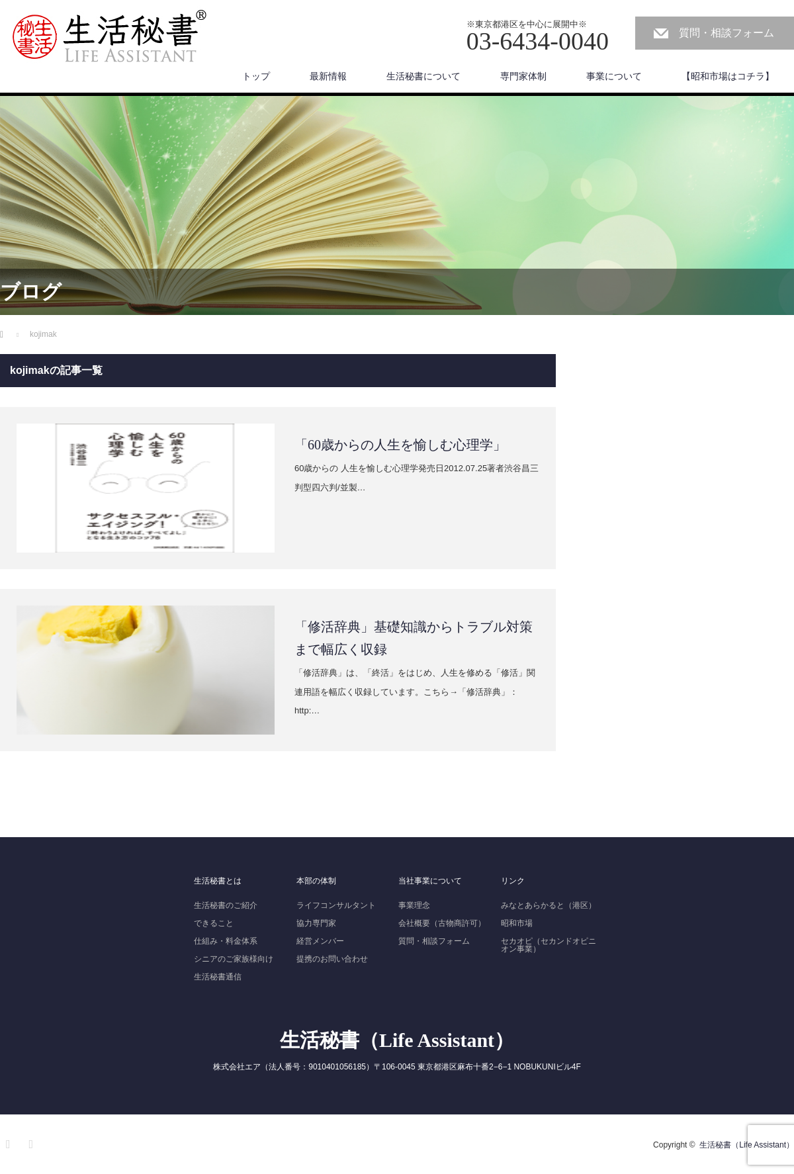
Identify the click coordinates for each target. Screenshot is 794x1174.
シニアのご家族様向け (233, 959)
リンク (513, 881)
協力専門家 (316, 923)
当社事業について (430, 881)
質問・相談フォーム (726, 32)
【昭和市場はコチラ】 (728, 76)
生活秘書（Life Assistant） (397, 1040)
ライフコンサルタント (336, 905)
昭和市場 (517, 923)
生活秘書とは (218, 881)
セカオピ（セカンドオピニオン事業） (548, 945)
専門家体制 (523, 76)
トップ (256, 76)
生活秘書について (423, 76)
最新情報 (328, 76)
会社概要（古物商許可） (442, 923)
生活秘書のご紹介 (225, 905)
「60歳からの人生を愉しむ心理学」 (400, 444)
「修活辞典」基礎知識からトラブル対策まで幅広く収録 (413, 637)
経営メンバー (320, 941)
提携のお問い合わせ (332, 959)
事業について (614, 76)
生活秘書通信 (218, 977)
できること (214, 923)
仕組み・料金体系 (225, 941)
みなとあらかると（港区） (548, 905)
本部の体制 (316, 881)
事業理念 (414, 905)
